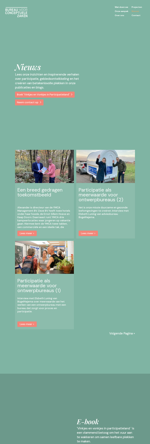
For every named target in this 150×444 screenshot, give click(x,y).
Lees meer (26, 233)
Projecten (137, 7)
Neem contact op (27, 102)
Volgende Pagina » (122, 333)
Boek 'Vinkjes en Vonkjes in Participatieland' (43, 94)
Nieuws (135, 11)
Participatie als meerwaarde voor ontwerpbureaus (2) (101, 195)
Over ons (119, 15)
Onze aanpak (121, 11)
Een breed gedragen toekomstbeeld (40, 192)
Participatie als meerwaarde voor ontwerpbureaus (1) (39, 286)
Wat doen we (121, 7)
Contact (136, 15)
